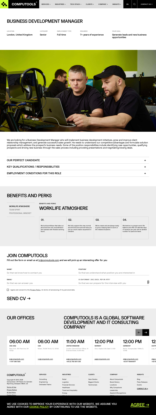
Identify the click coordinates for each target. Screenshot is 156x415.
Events (140, 385)
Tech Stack (75, 4)
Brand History (115, 382)
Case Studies (93, 379)
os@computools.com (73, 359)
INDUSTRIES (59, 4)
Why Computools (117, 387)
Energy (65, 393)
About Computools (117, 379)
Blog (139, 379)
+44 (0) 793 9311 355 (73, 362)
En (127, 4)
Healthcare (66, 387)
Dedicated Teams (46, 384)
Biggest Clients (94, 382)
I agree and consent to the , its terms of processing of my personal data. (42, 290)
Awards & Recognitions (119, 393)
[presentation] (139, 332)
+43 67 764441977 (129, 362)
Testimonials (93, 385)
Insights (116, 4)
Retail (65, 379)
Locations (114, 385)
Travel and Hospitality (70, 390)
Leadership (114, 390)
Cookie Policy (11, 395)
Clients (89, 4)
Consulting (43, 379)
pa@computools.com (102, 359)
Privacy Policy (35, 290)
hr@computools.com (48, 260)
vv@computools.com (45, 359)
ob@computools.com (130, 359)
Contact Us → (142, 388)
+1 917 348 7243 (14, 362)
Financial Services (69, 385)
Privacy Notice (12, 390)
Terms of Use (11, 387)
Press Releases (143, 382)
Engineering (44, 382)
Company (102, 4)
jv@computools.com (16, 359)
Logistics (66, 382)
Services (45, 4)
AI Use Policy (11, 392)
